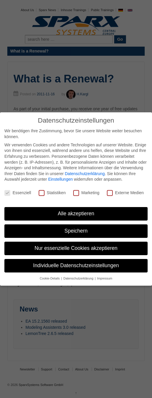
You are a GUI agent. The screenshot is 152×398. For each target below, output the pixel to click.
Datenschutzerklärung (85, 173)
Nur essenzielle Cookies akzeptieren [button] (76, 248)
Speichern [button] (76, 231)
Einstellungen (60, 179)
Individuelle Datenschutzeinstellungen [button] (76, 265)
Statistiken (52, 193)
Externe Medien (125, 193)
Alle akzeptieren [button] (76, 213)
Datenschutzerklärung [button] (79, 278)
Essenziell (17, 193)
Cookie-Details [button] (50, 278)
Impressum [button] (104, 278)
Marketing (86, 193)
